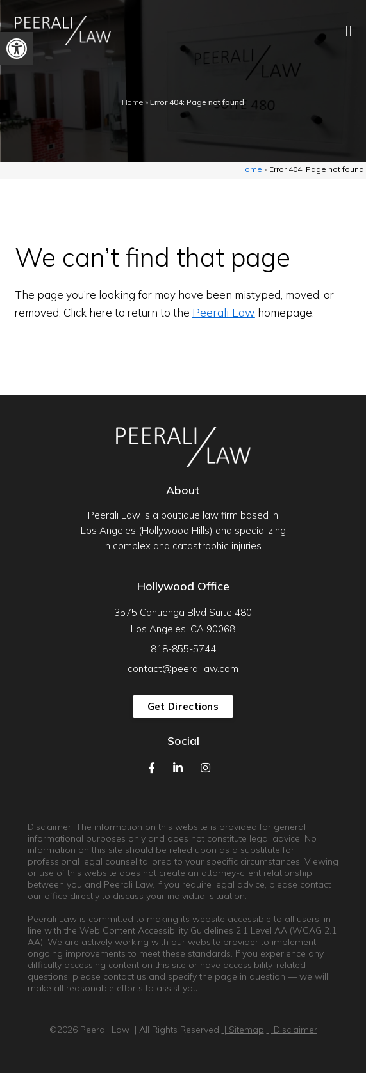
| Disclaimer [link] (292, 1029)
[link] (16, 48)
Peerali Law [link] (223, 312)
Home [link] (132, 102)
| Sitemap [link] (243, 1029)
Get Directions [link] (183, 706)
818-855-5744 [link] (183, 649)
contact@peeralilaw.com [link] (183, 668)
